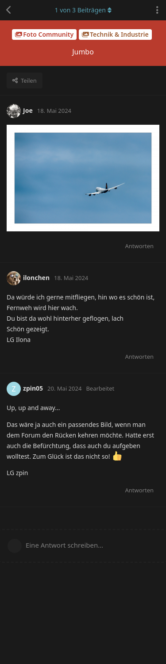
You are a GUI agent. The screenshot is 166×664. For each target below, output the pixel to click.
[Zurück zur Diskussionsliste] (9, 10)
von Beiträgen (82, 10)
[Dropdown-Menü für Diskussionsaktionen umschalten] (157, 10)
